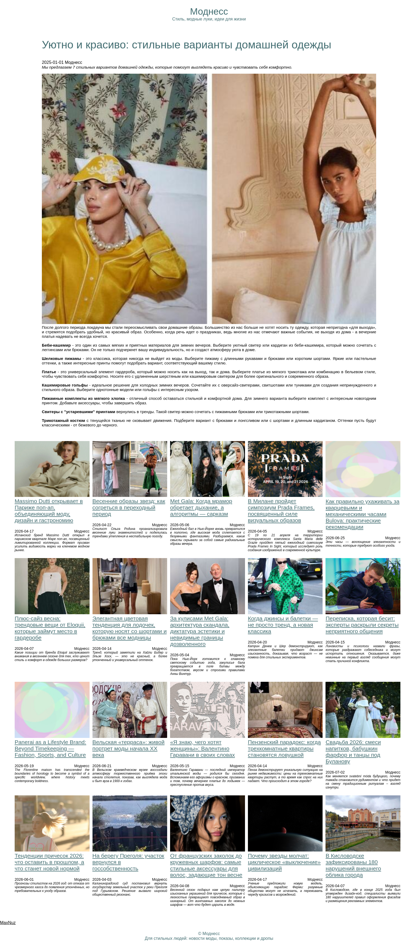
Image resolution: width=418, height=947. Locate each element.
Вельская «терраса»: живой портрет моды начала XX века (129, 748)
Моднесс (209, 11)
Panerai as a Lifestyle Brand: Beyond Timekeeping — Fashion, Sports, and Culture (50, 748)
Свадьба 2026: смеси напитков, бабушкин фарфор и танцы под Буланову (353, 751)
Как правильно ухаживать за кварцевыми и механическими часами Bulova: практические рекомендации (362, 514)
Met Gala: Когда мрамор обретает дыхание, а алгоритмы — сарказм (201, 507)
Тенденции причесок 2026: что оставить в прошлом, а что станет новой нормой (49, 862)
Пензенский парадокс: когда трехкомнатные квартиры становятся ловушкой (284, 748)
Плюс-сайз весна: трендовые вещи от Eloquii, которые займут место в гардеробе (50, 628)
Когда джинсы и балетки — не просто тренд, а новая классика (283, 624)
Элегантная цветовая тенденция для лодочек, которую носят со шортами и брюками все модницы (130, 628)
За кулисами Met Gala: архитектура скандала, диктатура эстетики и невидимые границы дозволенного (199, 631)
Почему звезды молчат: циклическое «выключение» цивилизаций (284, 862)
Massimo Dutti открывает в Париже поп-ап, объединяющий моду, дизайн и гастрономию (49, 510)
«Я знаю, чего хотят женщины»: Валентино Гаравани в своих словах (202, 748)
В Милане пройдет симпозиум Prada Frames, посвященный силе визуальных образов (281, 510)
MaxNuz (8, 922)
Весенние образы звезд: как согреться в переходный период (129, 507)
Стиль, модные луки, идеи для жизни (209, 19)
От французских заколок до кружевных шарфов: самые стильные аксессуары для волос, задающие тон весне (206, 865)
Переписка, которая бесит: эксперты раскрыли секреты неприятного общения (362, 624)
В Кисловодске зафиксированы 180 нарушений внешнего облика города (353, 865)
